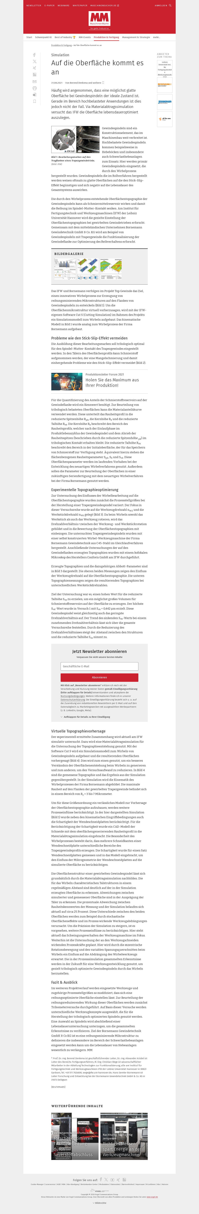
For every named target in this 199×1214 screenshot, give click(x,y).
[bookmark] (103, 82)
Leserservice (50, 1184)
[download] (35, 95)
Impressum (140, 1184)
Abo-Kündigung (73, 1184)
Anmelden (161, 5)
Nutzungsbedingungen (73, 696)
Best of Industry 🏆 (65, 37)
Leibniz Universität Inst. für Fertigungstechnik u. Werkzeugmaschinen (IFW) (165, 69)
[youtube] (111, 1180)
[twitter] (35, 61)
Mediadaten (104, 1184)
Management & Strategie (136, 37)
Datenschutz (116, 1184)
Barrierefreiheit (128, 1184)
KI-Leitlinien (151, 1184)
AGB (59, 1184)
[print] (35, 88)
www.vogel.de (152, 1197)
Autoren (165, 1184)
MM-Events (85, 37)
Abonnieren (99, 677)
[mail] (35, 81)
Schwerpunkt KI (43, 37)
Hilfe (64, 1184)
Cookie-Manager (37, 1184)
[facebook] (35, 55)
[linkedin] (35, 75)
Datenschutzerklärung (73, 699)
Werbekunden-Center (89, 1184)
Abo (159, 1184)
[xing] (35, 68)
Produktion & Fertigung (106, 37)
